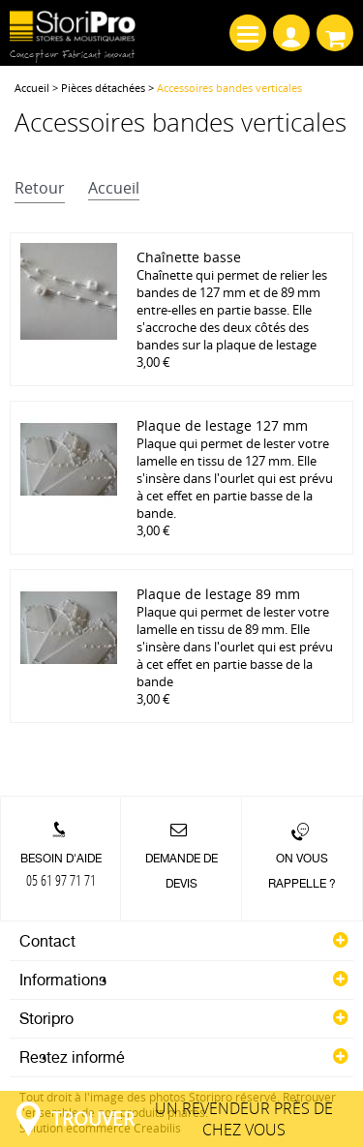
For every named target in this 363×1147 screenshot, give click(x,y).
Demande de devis (181, 871)
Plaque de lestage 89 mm (218, 594)
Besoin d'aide (60, 870)
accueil (113, 187)
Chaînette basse (188, 257)
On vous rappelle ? (302, 871)
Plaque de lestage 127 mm (222, 425)
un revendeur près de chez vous (192, 1119)
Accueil (32, 87)
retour (40, 187)
